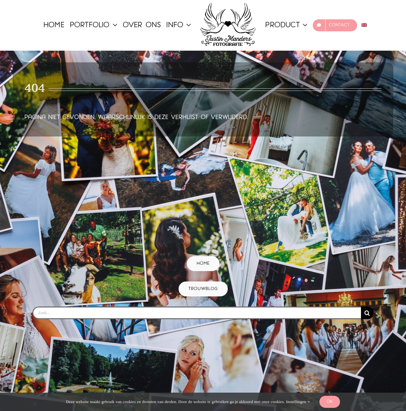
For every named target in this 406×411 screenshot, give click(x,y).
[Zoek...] (196, 313)
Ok (330, 402)
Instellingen (298, 401)
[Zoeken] (367, 313)
